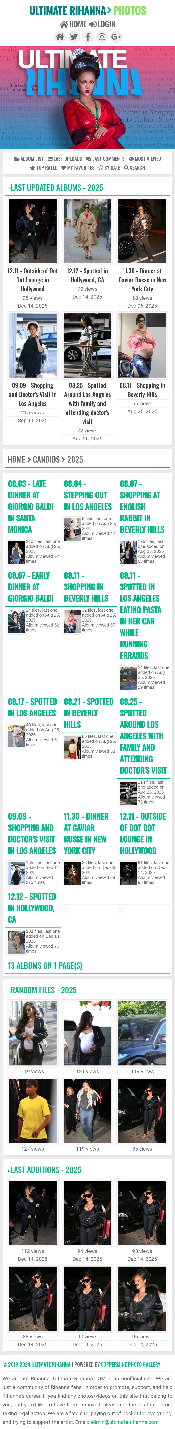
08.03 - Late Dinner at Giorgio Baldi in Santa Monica (30, 506)
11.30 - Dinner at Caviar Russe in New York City (86, 833)
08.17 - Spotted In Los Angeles (32, 707)
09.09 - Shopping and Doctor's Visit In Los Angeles (32, 833)
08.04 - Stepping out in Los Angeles (87, 495)
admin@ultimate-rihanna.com (124, 1422)
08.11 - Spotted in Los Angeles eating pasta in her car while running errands (140, 615)
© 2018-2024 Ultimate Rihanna (37, 1364)
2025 (75, 459)
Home (73, 23)
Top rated (43, 167)
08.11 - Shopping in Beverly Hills (86, 586)
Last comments (105, 158)
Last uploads (65, 158)
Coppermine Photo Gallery (130, 1364)
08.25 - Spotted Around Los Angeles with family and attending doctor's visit (143, 736)
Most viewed (145, 158)
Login (102, 23)
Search (134, 167)
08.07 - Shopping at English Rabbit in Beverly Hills (142, 506)
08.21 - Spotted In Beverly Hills (88, 713)
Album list (29, 158)
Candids (46, 459)
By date (109, 167)
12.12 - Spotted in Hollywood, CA (32, 908)
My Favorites (78, 167)
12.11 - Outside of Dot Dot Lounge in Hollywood (143, 833)
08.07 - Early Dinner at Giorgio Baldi (30, 586)
